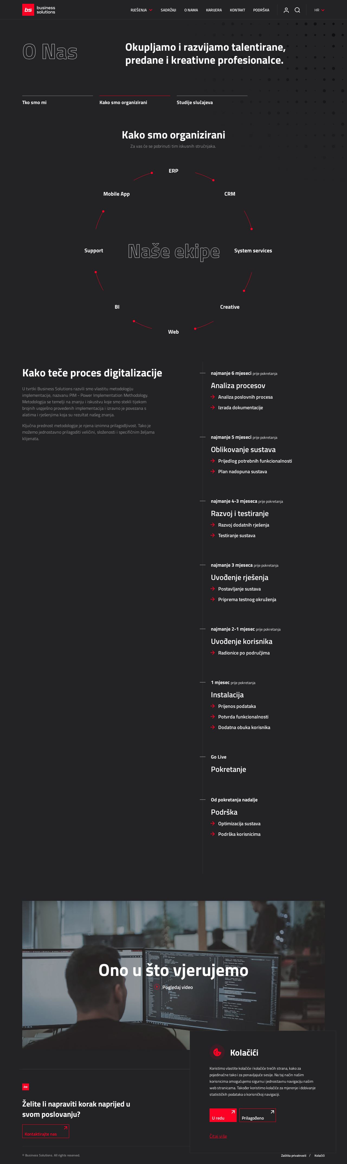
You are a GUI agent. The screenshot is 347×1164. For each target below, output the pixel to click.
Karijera (214, 9)
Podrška (261, 9)
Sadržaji (168, 9)
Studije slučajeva (195, 102)
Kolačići (319, 1155)
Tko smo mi (34, 102)
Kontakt (237, 9)
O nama (191, 9)
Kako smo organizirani (123, 102)
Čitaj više (218, 1136)
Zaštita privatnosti (293, 1155)
